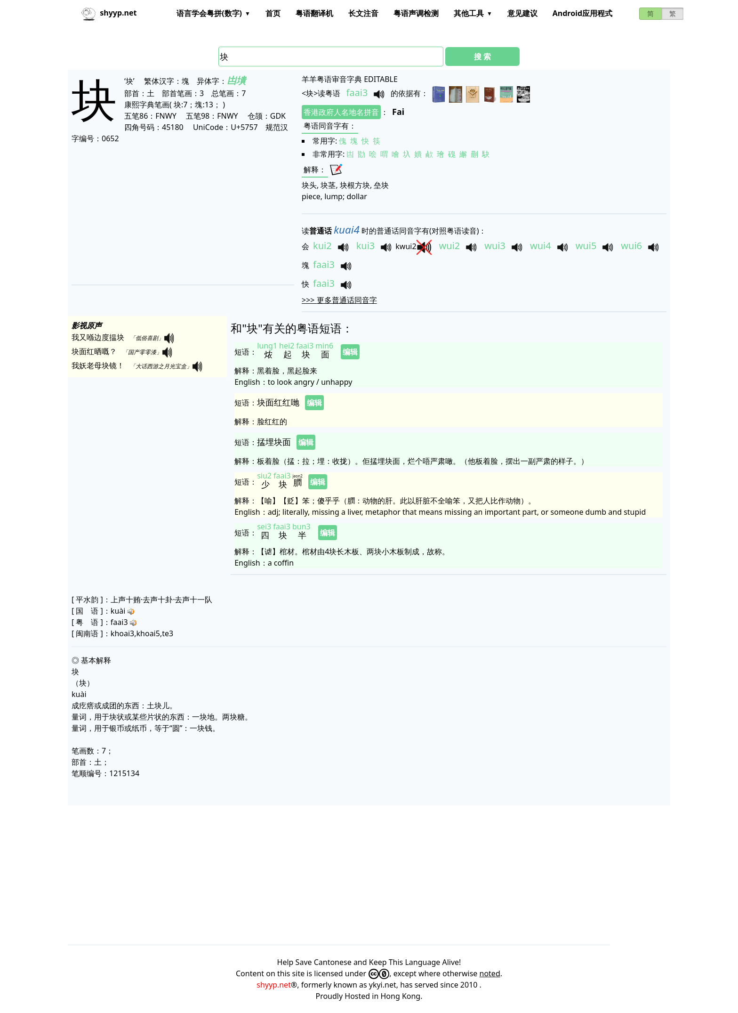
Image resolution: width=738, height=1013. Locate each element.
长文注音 (363, 13)
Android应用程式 (582, 13)
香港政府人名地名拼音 (341, 112)
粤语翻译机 (314, 13)
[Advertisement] (354, 214)
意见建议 (522, 13)
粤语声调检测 (416, 13)
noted (490, 973)
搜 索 (482, 56)
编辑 (350, 352)
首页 (273, 13)
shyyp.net (274, 985)
